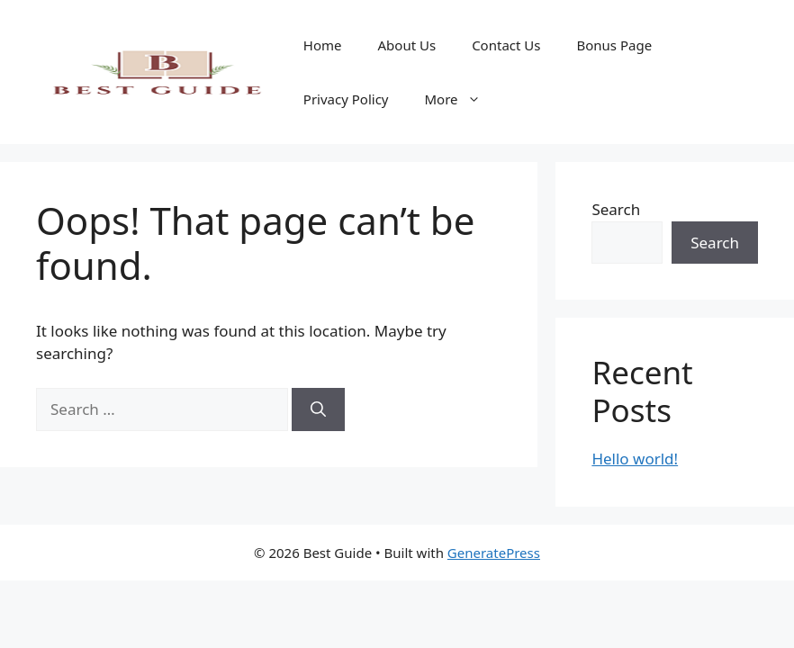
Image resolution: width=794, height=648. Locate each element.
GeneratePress (493, 553)
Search (615, 209)
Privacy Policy (346, 99)
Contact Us (506, 45)
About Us (407, 45)
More (462, 99)
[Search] (318, 409)
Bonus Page (614, 45)
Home (322, 45)
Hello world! (634, 458)
